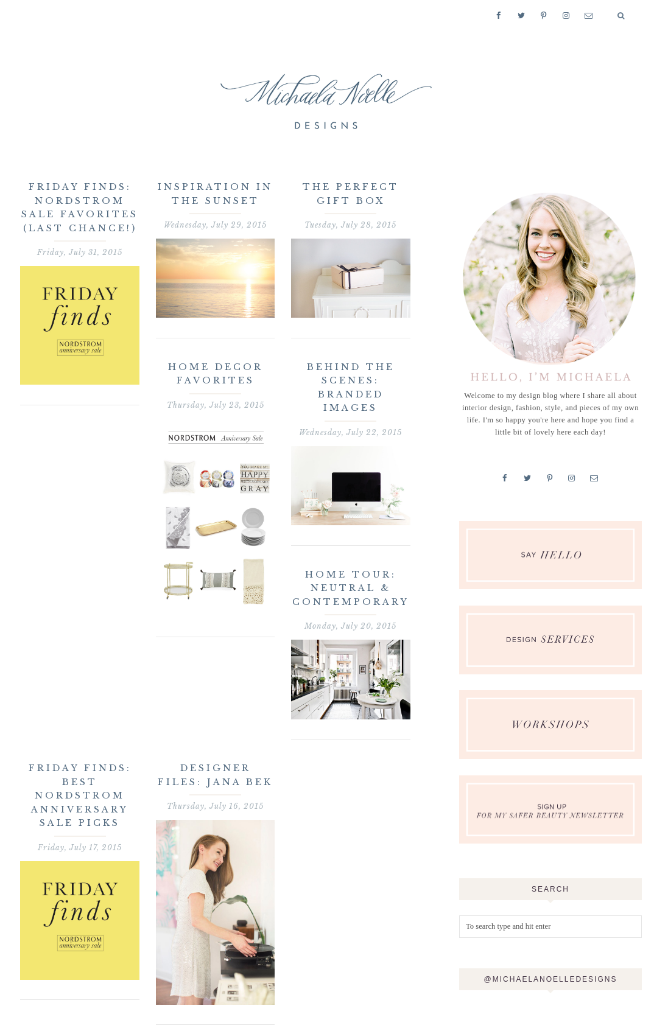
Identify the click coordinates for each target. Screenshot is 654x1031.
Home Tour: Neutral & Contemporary (350, 588)
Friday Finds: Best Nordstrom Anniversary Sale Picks (80, 795)
